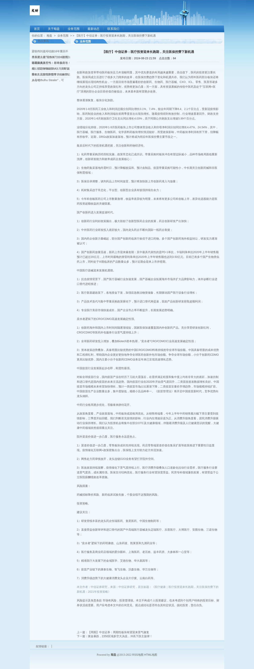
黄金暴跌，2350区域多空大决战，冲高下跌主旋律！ (120, 636)
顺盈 (49, 35)
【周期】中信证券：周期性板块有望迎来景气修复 (118, 632)
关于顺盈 (54, 28)
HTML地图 (150, 654)
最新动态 (93, 28)
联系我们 (113, 28)
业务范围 (74, 28)
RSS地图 (137, 654)
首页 (37, 28)
